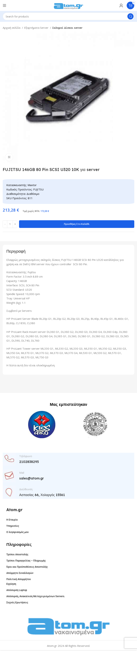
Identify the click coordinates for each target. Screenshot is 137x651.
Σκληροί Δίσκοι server (67, 27)
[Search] (68, 16)
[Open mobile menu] (4, 5)
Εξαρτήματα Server (36, 27)
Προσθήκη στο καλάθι (76, 224)
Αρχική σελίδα (12, 27)
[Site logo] (68, 5)
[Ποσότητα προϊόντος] (10, 224)
